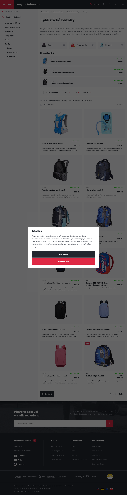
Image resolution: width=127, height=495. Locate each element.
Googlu (50, 241)
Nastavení (63, 254)
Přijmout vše (63, 261)
